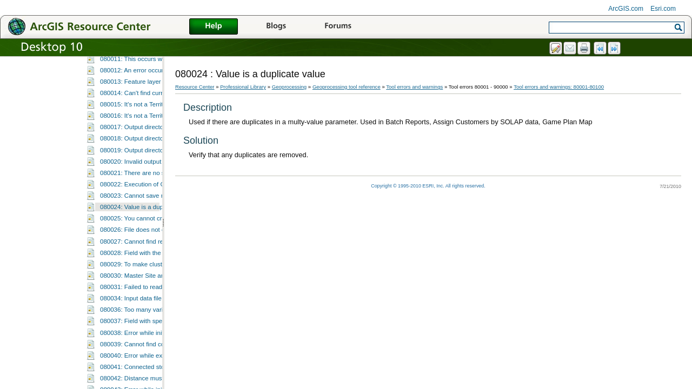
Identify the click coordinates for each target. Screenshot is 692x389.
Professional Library (243, 87)
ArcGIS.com (625, 8)
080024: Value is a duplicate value (147, 306)
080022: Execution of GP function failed (154, 283)
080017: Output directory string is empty (155, 226)
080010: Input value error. (135, 146)
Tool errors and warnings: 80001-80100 (140, 56)
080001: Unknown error (132, 67)
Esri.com (663, 8)
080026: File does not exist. (138, 329)
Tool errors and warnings (414, 87)
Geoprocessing (289, 87)
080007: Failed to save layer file (144, 112)
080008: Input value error (135, 123)
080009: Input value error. (135, 135)
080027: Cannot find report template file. (155, 341)
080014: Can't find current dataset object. (157, 192)
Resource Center (195, 87)
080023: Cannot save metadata (143, 295)
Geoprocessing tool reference (346, 87)
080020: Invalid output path (137, 261)
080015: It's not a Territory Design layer (154, 203)
